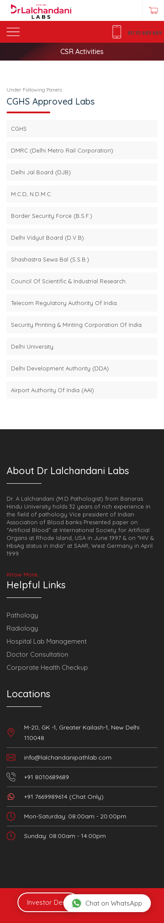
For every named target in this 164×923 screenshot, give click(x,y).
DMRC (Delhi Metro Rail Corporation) (62, 150)
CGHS (19, 128)
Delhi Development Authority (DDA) (60, 368)
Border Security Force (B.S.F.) (51, 215)
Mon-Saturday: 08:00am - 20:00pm (75, 816)
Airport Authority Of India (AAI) (52, 390)
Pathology (22, 615)
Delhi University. (33, 346)
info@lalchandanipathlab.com (68, 757)
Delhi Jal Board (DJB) (41, 172)
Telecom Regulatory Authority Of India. (64, 302)
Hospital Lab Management (47, 641)
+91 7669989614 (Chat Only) (64, 797)
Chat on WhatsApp (106, 903)
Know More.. (23, 574)
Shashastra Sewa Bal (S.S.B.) (50, 259)
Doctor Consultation (37, 654)
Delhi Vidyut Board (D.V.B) (47, 237)
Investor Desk (48, 902)
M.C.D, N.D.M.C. (31, 193)
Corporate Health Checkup (47, 667)
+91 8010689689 (46, 777)
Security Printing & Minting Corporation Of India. (77, 324)
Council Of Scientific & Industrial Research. (69, 281)
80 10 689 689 (145, 33)
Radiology (22, 628)
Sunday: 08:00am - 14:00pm (65, 836)
